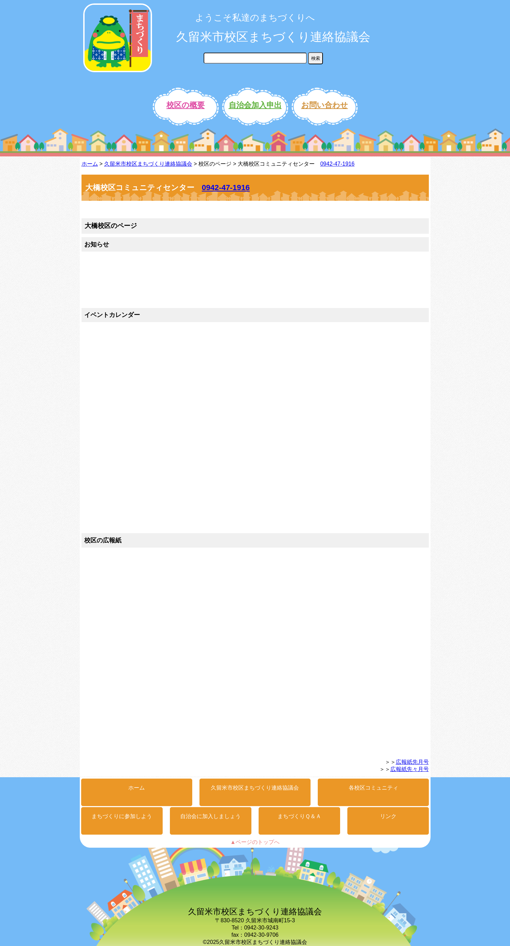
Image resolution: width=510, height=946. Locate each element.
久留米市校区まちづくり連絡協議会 (273, 36)
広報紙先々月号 (409, 769)
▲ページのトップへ (255, 842)
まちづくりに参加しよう (121, 816)
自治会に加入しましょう (210, 816)
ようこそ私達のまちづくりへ (255, 17)
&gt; (243, 281)
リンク (388, 816)
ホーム (90, 164)
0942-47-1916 (337, 164)
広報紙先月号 (412, 762)
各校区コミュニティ (373, 788)
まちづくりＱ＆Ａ (299, 816)
